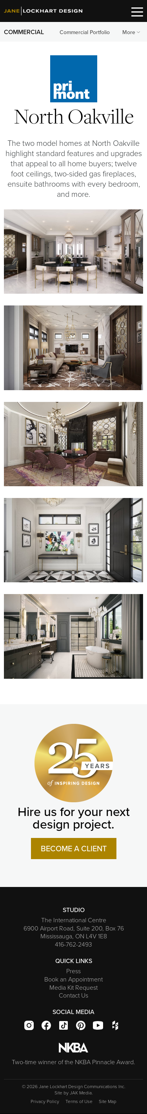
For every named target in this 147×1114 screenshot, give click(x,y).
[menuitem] (84, 32)
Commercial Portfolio (85, 32)
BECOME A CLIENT (74, 848)
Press (73, 971)
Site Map (107, 1101)
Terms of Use (79, 1101)
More (132, 32)
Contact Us (73, 995)
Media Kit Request (73, 987)
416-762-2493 (73, 944)
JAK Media (81, 1092)
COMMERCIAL (24, 31)
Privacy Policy (45, 1101)
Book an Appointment (73, 979)
